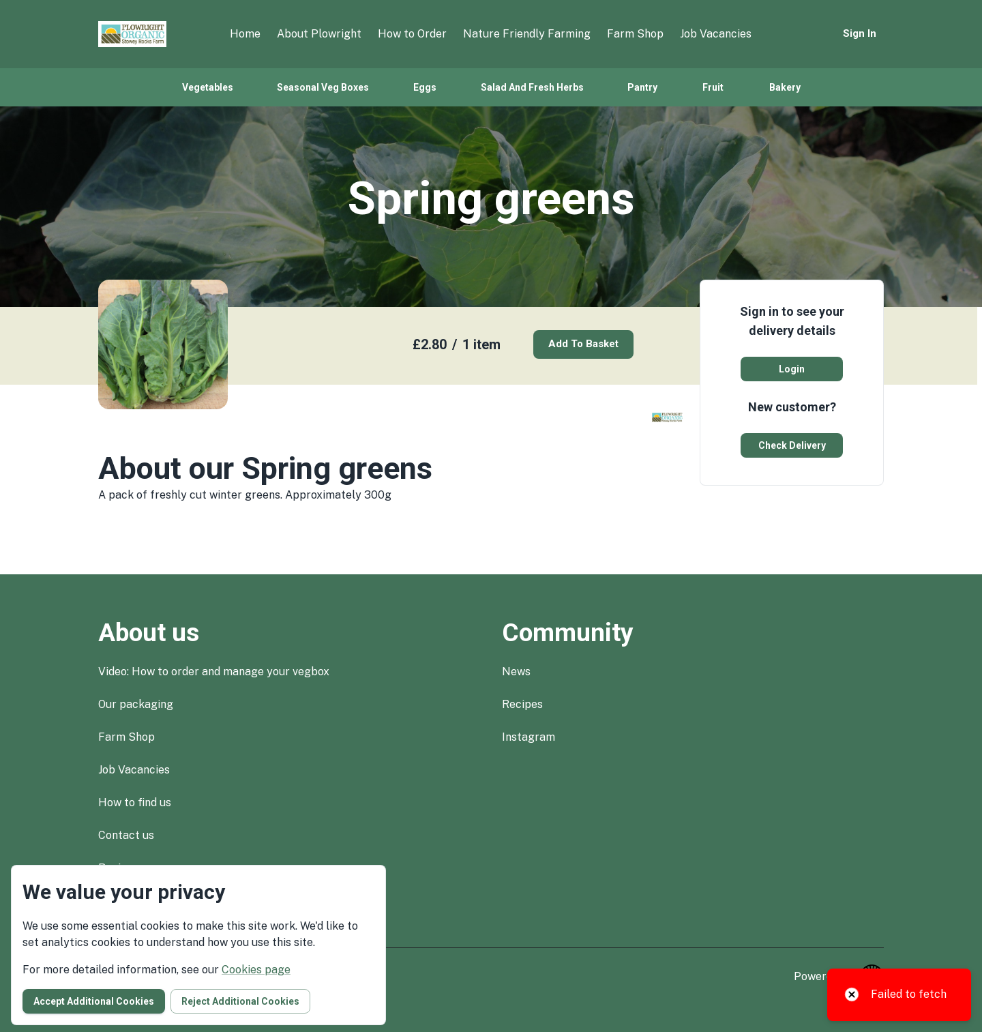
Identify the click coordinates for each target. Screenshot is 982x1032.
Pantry (642, 87)
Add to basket (583, 344)
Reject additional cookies (240, 1001)
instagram (528, 737)
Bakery (785, 87)
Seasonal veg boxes (323, 87)
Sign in (859, 33)
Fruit (713, 87)
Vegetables (207, 87)
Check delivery (792, 445)
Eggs (424, 87)
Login (792, 369)
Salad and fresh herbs (532, 87)
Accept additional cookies (93, 1001)
